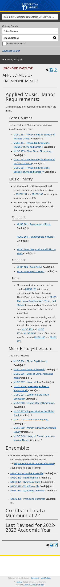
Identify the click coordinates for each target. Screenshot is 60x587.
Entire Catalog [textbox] (11, 31)
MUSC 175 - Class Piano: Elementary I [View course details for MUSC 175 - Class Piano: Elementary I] (33, 151)
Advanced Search (11, 51)
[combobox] (30, 17)
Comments (35, 578)
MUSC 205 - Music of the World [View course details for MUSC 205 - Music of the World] (29, 369)
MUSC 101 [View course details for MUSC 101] (21, 194)
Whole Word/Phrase (16, 44)
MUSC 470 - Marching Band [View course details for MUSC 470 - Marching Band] (24, 477)
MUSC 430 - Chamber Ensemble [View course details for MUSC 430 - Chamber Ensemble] (26, 473)
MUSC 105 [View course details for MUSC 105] (37, 194)
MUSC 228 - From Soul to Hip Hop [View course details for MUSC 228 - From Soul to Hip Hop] (31, 419)
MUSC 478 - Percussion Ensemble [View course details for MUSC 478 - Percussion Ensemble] (27, 499)
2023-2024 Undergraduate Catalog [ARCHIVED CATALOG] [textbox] (31, 17)
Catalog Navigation (14, 59)
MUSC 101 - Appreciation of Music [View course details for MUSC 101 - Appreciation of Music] (34, 224)
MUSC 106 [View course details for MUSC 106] (29, 333)
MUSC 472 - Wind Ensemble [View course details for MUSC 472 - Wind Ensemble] (24, 486)
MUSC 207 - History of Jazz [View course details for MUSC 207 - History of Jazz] (27, 382)
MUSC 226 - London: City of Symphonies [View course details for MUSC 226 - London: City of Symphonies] (34, 403)
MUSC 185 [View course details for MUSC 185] (39, 337)
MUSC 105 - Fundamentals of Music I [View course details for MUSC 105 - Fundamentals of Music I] (35, 237)
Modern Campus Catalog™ (34, 585)
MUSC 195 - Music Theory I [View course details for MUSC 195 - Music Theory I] (30, 271)
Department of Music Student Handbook (34, 463)
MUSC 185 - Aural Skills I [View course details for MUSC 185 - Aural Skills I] (29, 267)
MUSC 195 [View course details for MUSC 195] (30, 289)
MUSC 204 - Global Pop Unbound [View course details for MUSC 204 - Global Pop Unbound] (30, 361)
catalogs (19, 582)
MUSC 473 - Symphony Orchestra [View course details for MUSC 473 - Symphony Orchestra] (27, 490)
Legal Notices (46, 578)
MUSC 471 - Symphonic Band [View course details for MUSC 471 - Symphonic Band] (25, 482)
